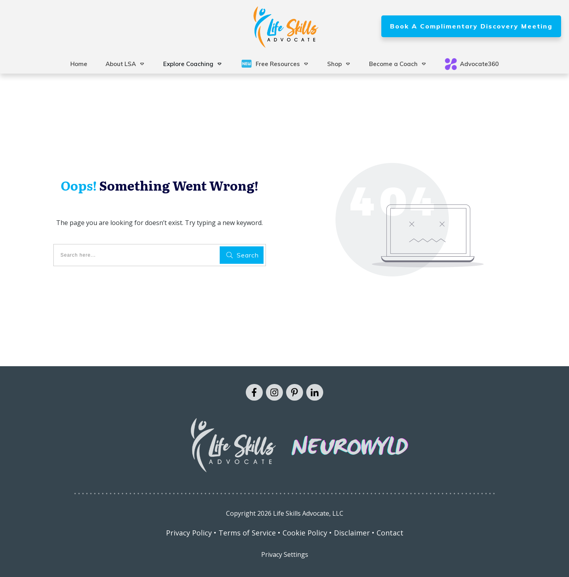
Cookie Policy (305, 532)
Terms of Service (247, 532)
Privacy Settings (284, 554)
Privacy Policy (189, 532)
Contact (390, 532)
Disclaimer (352, 532)
